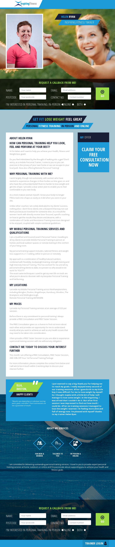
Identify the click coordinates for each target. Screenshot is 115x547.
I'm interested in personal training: (27, 104)
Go (102, 96)
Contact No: (57, 97)
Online (68, 104)
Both (81, 104)
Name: (9, 90)
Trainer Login (94, 543)
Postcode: (11, 97)
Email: (54, 90)
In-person (56, 104)
